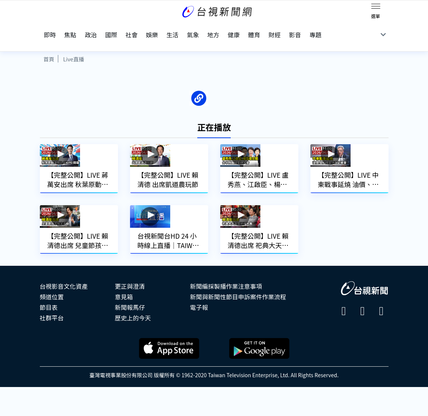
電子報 (199, 336)
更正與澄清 (130, 315)
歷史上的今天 (133, 346)
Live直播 (73, 45)
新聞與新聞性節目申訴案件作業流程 (238, 325)
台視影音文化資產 (64, 315)
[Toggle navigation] (375, 7)
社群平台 (52, 346)
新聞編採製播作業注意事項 (226, 315)
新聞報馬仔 (130, 336)
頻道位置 (52, 325)
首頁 (49, 45)
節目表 (49, 336)
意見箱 (124, 325)
